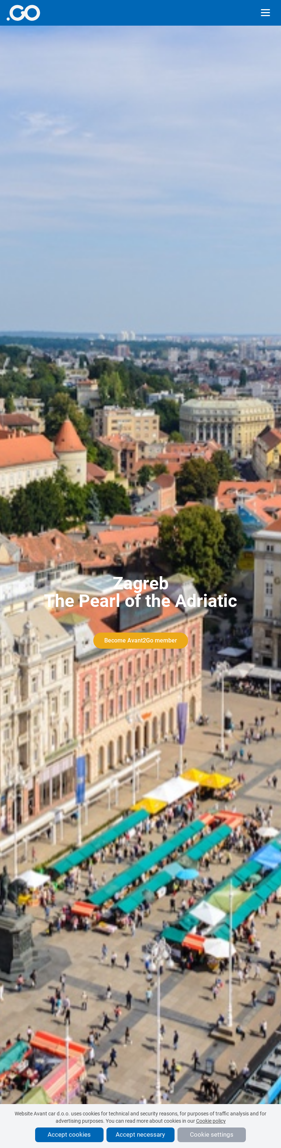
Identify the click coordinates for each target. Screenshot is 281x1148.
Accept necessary (140, 1134)
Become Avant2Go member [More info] (140, 640)
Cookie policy (211, 1121)
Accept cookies (69, 1134)
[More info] (23, 13)
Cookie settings (211, 1134)
